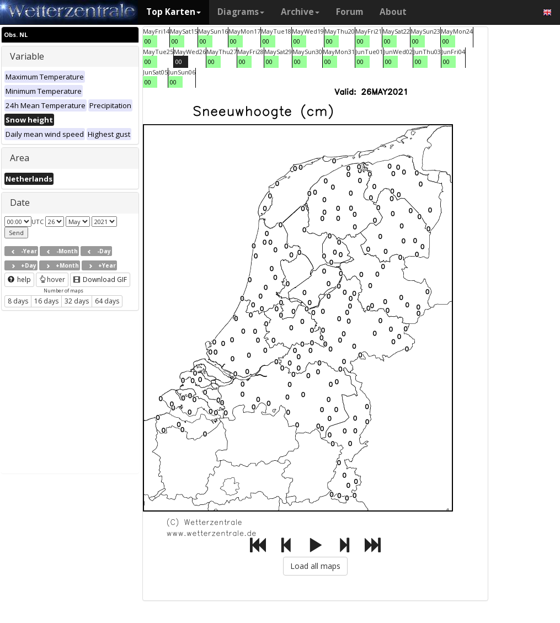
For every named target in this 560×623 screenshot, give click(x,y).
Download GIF (100, 279)
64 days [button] (107, 301)
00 (148, 41)
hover (52, 279)
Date (20, 202)
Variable (27, 56)
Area (19, 158)
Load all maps (315, 566)
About (393, 12)
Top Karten (173, 12)
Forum (349, 12)
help (19, 279)
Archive (300, 12)
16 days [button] (46, 301)
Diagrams (240, 12)
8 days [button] (18, 301)
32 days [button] (77, 301)
